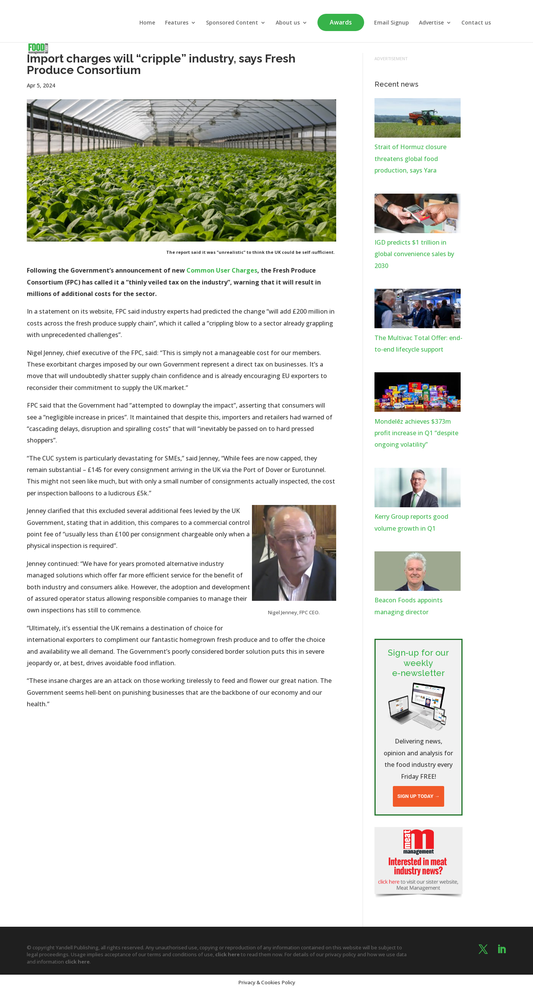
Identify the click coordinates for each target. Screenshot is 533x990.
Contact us (476, 23)
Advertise (431, 23)
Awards (341, 22)
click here (227, 954)
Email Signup (391, 23)
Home (147, 23)
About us (288, 23)
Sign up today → (418, 796)
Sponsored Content (232, 23)
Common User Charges (221, 270)
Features (176, 23)
